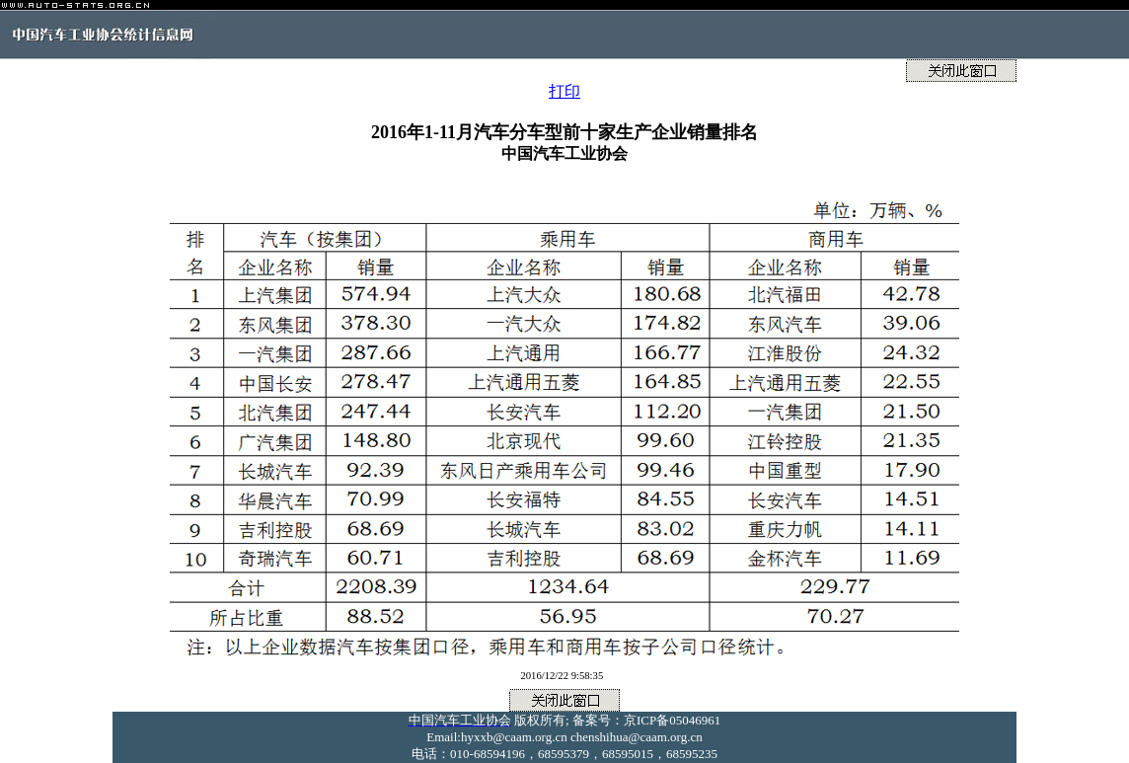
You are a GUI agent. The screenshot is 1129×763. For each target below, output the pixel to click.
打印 (564, 91)
